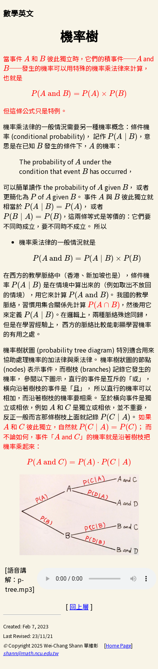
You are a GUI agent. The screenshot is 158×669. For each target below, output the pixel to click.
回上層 (79, 606)
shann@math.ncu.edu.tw (31, 652)
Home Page (118, 645)
